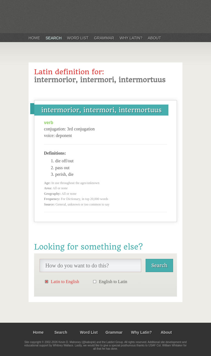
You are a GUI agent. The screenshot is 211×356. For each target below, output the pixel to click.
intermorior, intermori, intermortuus (101, 110)
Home (34, 38)
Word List (77, 38)
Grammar (104, 38)
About (154, 38)
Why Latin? (131, 38)
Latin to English (65, 281)
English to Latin (113, 281)
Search (54, 38)
